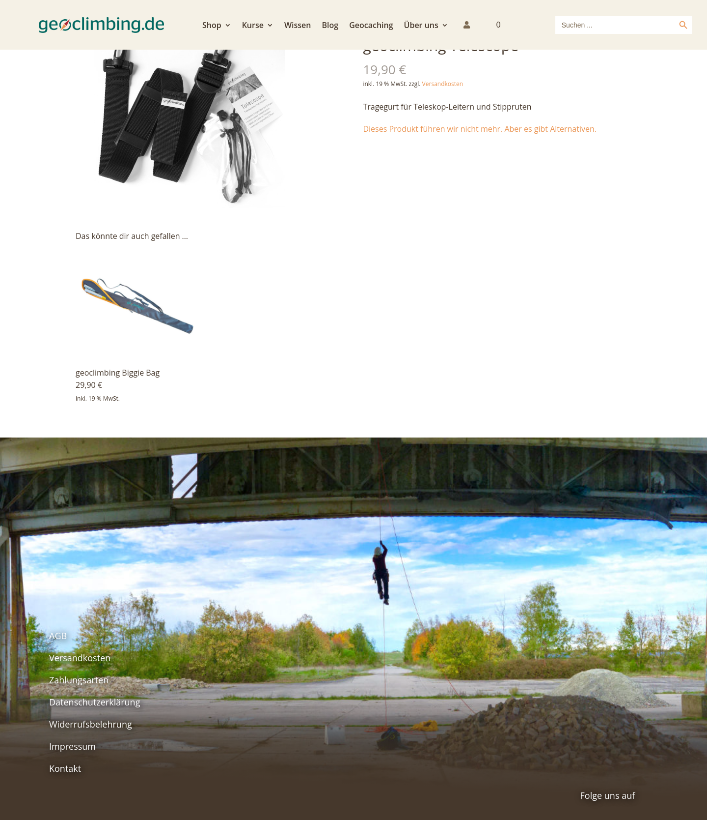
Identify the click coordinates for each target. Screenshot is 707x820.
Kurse (253, 26)
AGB (58, 636)
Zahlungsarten (79, 680)
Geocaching (371, 26)
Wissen (297, 26)
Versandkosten (442, 84)
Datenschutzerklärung (94, 702)
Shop (211, 26)
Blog (330, 26)
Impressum (72, 746)
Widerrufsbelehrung (90, 724)
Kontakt (65, 768)
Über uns (421, 26)
